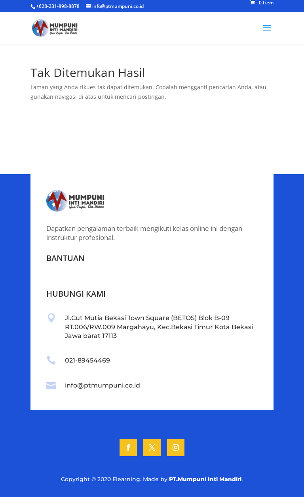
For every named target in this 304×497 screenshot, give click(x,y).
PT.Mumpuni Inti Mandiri (205, 479)
